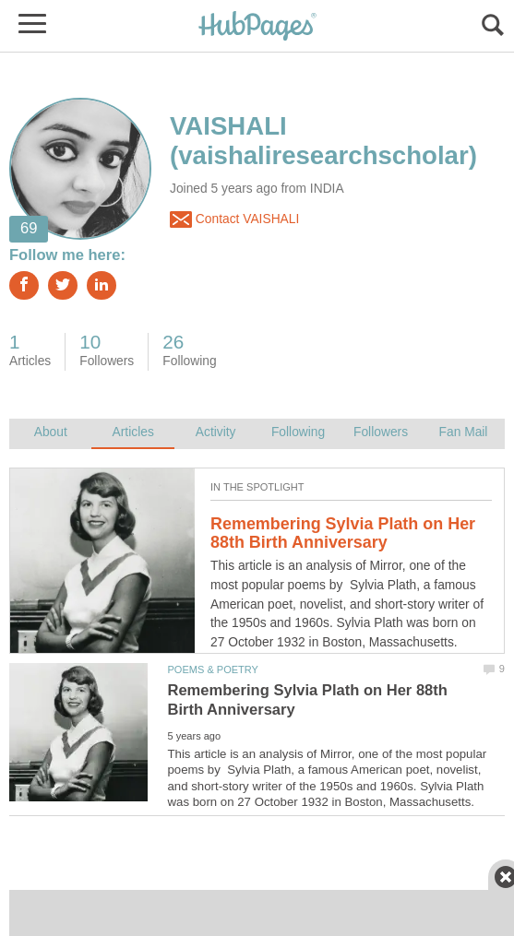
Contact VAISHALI (234, 219)
